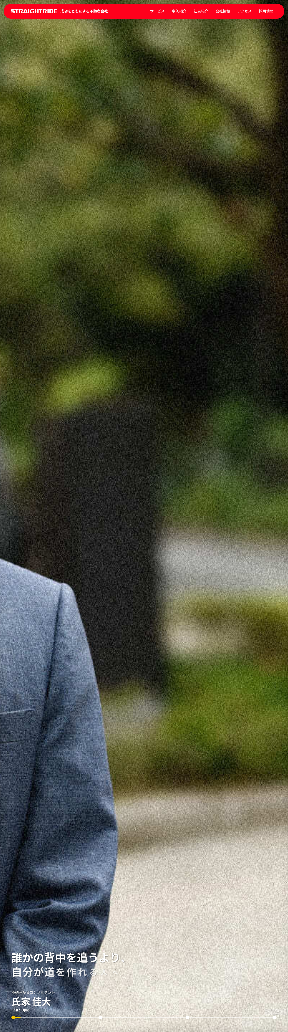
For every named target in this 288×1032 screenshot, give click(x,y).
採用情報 (266, 11)
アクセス (244, 11)
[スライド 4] (275, 1017)
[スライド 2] (100, 1017)
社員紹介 (201, 11)
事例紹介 (179, 11)
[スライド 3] (187, 1017)
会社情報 (223, 11)
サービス (157, 11)
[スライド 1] (13, 1017)
